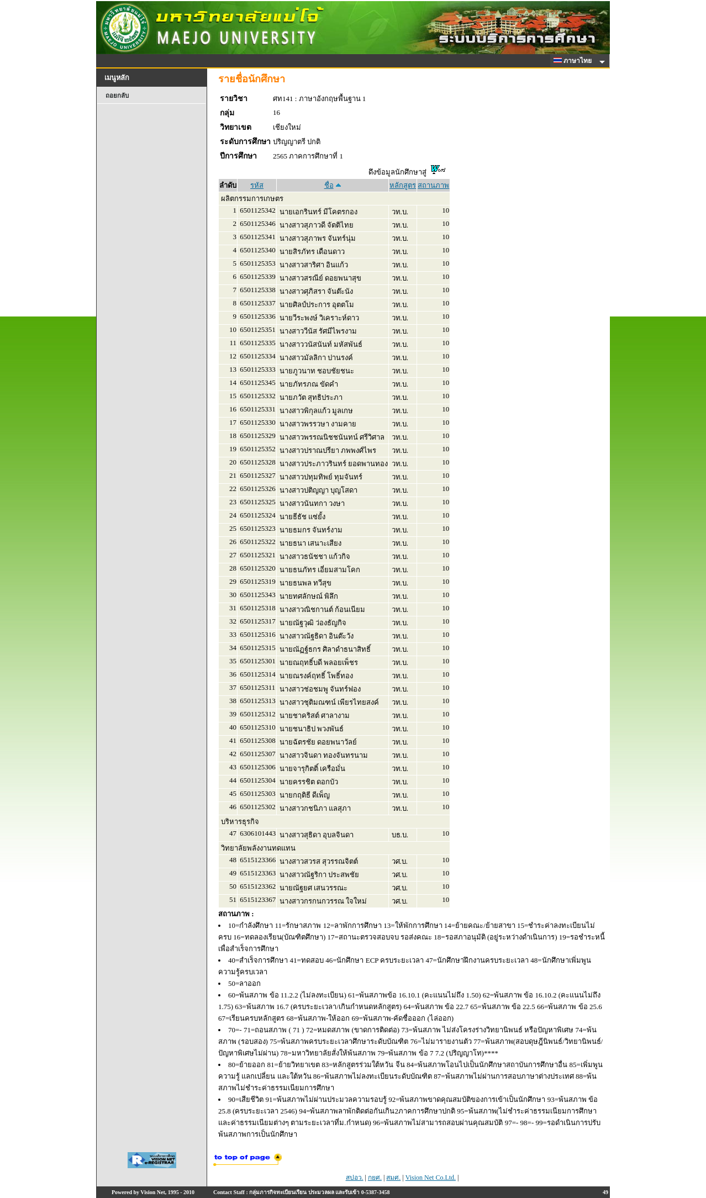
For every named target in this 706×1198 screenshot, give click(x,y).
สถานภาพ (433, 185)
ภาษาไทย (575, 61)
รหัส (257, 185)
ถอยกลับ (117, 95)
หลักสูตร (402, 185)
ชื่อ (329, 185)
